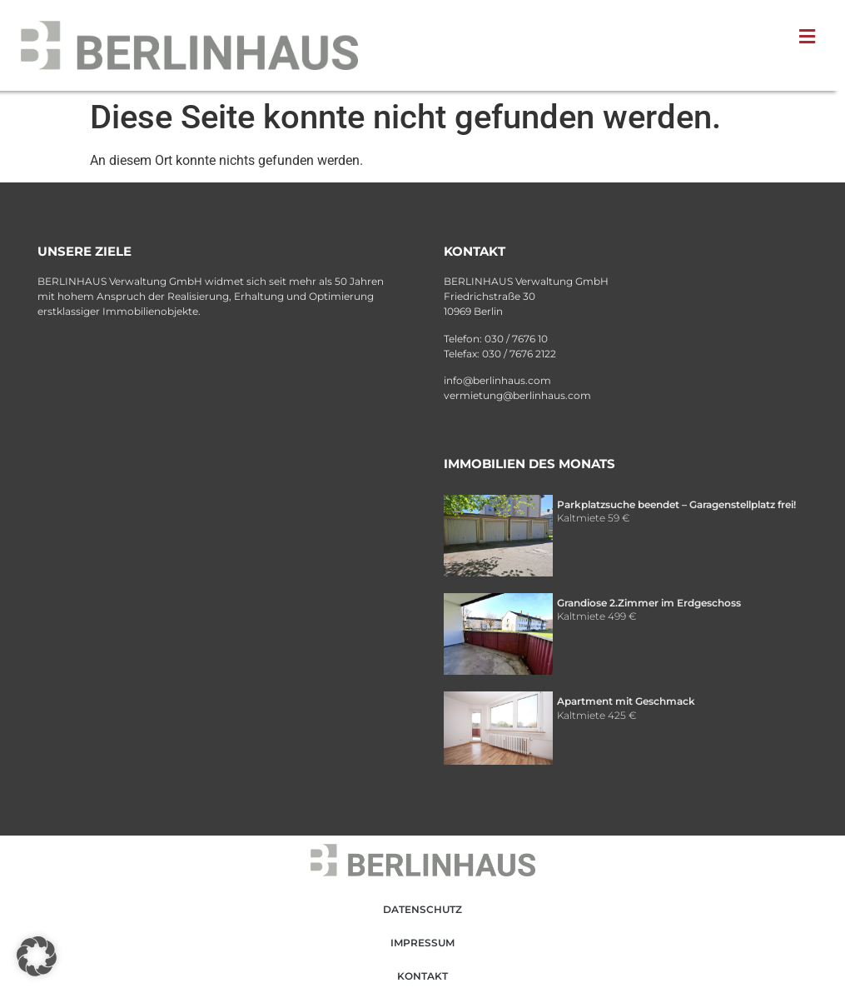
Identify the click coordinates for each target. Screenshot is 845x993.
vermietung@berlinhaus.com (517, 395)
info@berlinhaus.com (497, 380)
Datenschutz (422, 909)
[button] (811, 36)
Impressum (422, 942)
